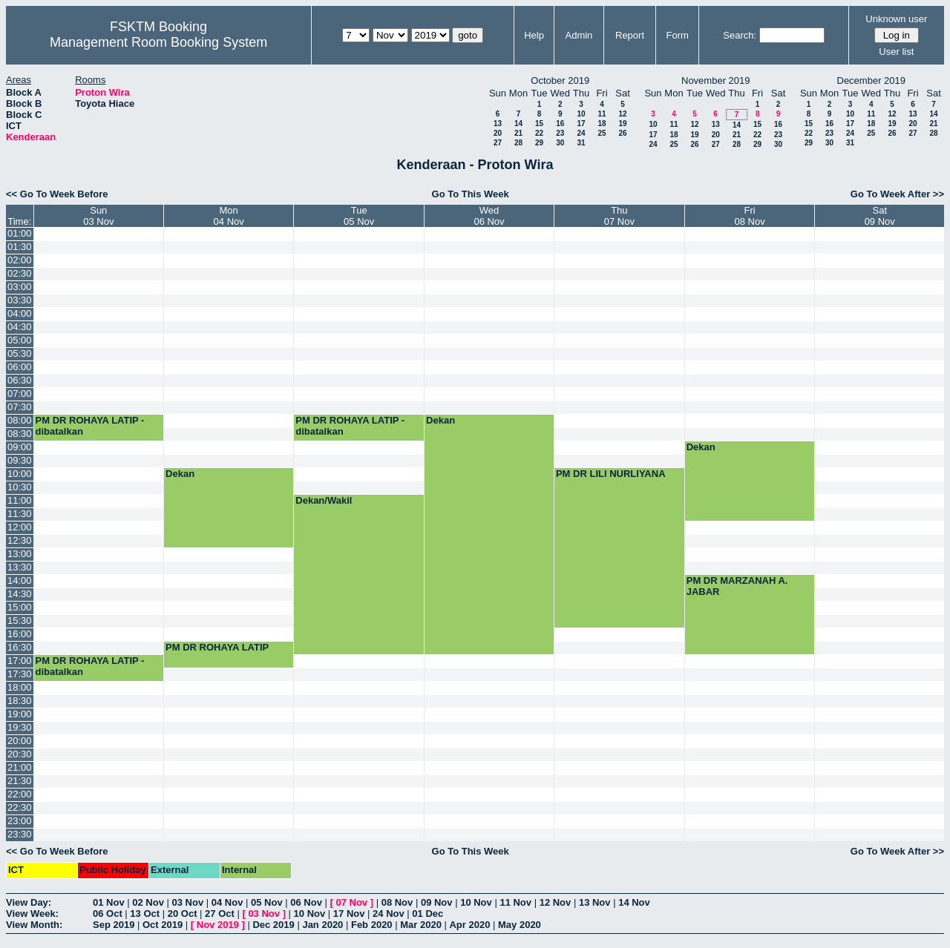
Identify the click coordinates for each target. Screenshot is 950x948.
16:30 (19, 647)
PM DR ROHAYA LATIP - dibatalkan (90, 426)
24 (581, 133)
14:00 (19, 580)
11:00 (19, 500)
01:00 (19, 233)
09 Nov (437, 902)
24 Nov (388, 913)
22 (539, 133)
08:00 (19, 420)
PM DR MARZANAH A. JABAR (737, 586)
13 (498, 123)
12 (622, 114)
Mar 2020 (421, 924)
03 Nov (188, 902)
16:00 (19, 633)
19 (622, 123)
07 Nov (351, 902)
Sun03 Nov (98, 216)
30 (560, 143)
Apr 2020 (469, 924)
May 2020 (519, 924)
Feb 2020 (372, 924)
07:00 (19, 393)
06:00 (19, 366)
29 (539, 143)
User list (896, 51)
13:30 (19, 567)
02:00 (19, 260)
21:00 (19, 767)
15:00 (19, 607)
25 (601, 133)
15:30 (19, 620)
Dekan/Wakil (323, 500)
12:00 (19, 527)
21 (518, 133)
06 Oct (107, 913)
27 (498, 143)
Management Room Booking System (158, 42)
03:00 (19, 286)
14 (518, 123)
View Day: (28, 902)
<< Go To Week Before (57, 194)
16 (560, 123)
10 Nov (476, 902)
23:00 (19, 820)
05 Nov (267, 902)
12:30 (19, 540)
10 (581, 114)
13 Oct (145, 913)
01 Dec (427, 913)
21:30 (19, 780)
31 (581, 143)
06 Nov (306, 902)
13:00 (19, 553)
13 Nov (595, 902)
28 (518, 143)
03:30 (19, 300)
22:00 (19, 794)
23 (560, 133)
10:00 (19, 473)
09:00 (19, 446)
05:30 (19, 353)
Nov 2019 (218, 924)
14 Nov (634, 902)
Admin (578, 35)
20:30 (19, 754)
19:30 (19, 727)
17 (581, 123)
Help (534, 35)
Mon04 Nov (229, 216)
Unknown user (896, 18)
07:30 (19, 406)
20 (498, 133)
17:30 (19, 673)
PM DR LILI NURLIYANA (611, 473)
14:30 (19, 593)
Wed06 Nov (489, 216)
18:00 (19, 687)
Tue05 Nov (359, 216)
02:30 (19, 273)
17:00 (19, 660)
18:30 (19, 700)
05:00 (19, 340)
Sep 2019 (113, 924)
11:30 (19, 513)
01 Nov (109, 902)
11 (601, 114)
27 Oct (220, 913)
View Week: (32, 913)
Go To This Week (470, 194)
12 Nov (555, 902)
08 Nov (397, 902)
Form (677, 35)
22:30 (19, 807)
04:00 (19, 313)
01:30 (19, 246)
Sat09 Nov (880, 216)
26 (622, 133)
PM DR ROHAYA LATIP (217, 647)
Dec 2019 (273, 924)
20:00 (19, 740)
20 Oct (182, 913)
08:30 (19, 433)
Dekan (440, 420)
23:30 (19, 834)
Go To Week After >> (897, 194)
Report (629, 35)
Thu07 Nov (619, 216)
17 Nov (349, 913)
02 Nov (148, 902)
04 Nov (227, 902)
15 (539, 123)
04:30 (19, 326)
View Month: (34, 924)
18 (601, 123)
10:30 (19, 487)
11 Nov (515, 902)
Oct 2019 (162, 924)
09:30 (19, 460)
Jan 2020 (322, 924)
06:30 (19, 380)
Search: (739, 35)
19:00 (19, 714)
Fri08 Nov (750, 216)
